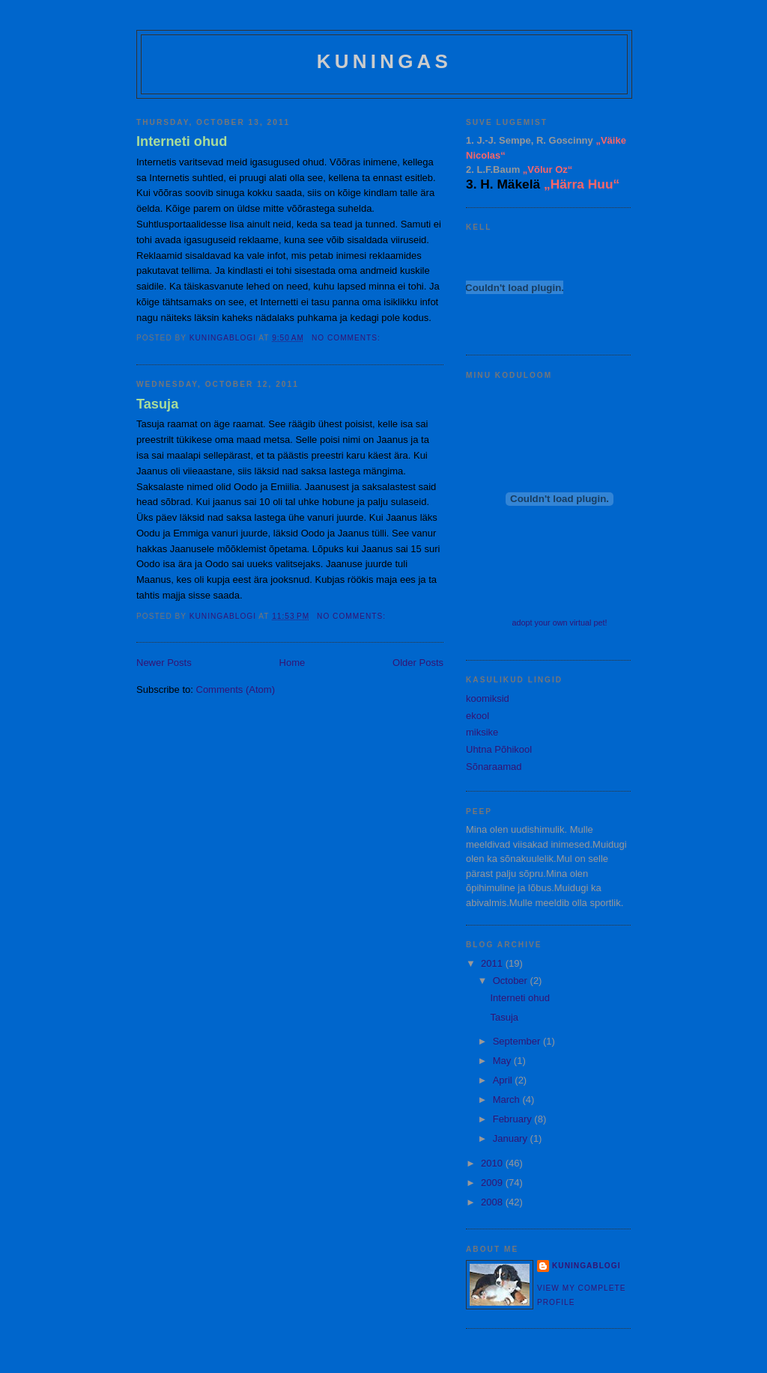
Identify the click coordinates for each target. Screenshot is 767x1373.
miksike (482, 732)
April (504, 1080)
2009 (493, 1182)
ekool (477, 715)
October (511, 980)
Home (292, 662)
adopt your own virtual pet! (559, 622)
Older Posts (417, 662)
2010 (493, 1163)
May (503, 1060)
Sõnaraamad (493, 766)
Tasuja (157, 404)
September (518, 1041)
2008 (493, 1202)
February (514, 1119)
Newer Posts (164, 662)
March (508, 1099)
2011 (493, 963)
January (511, 1138)
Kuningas (384, 61)
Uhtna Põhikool (499, 749)
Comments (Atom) (235, 689)
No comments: (348, 338)
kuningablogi (586, 1266)
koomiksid (487, 698)
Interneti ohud (181, 141)
